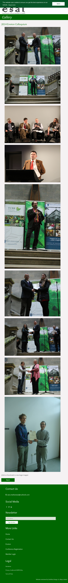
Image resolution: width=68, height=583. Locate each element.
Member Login (11, 554)
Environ (8, 544)
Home (8, 534)
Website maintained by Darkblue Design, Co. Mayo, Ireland (51, 579)
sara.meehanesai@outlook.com (18, 495)
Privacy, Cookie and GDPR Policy (14, 570)
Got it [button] (58, 4)
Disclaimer (8, 566)
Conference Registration (14, 549)
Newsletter (11, 512)
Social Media (12, 501)
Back (8, 480)
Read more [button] (11, 5)
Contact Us (12, 488)
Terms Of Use (9, 574)
